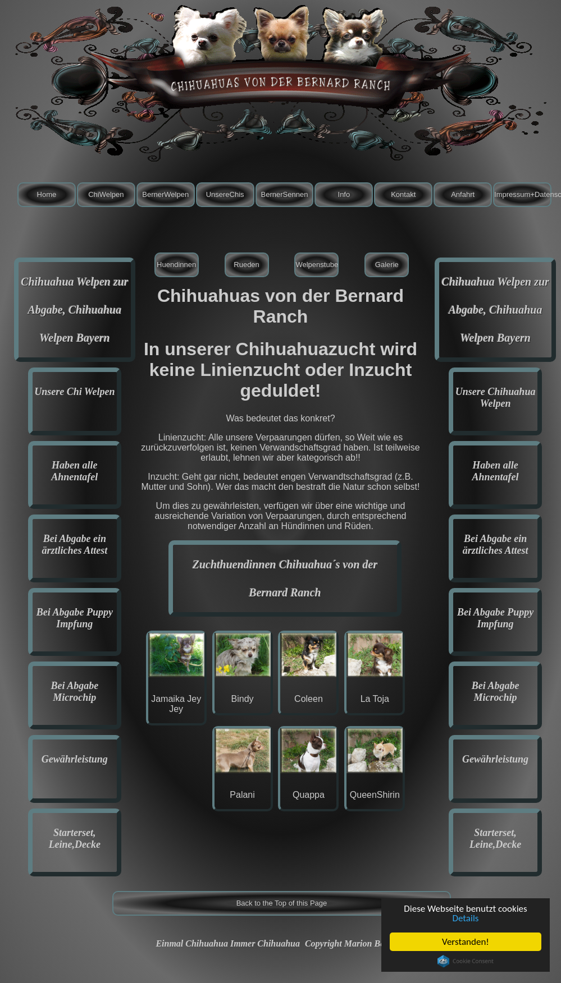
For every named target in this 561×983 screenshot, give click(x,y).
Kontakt (403, 194)
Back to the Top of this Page (281, 903)
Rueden (246, 264)
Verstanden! (465, 942)
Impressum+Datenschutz (522, 194)
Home (47, 194)
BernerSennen (284, 194)
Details (466, 918)
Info (344, 194)
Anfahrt (463, 194)
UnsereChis (225, 194)
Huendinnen (176, 264)
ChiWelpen (106, 194)
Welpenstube (316, 264)
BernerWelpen (165, 194)
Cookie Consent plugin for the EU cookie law (465, 961)
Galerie (387, 264)
